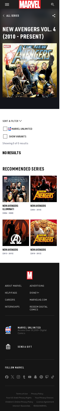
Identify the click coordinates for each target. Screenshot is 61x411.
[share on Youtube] (29, 377)
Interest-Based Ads (21, 406)
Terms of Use (22, 393)
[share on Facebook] (7, 377)
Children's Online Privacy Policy (19, 402)
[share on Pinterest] (41, 377)
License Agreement (45, 402)
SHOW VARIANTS (17, 136)
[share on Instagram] (18, 377)
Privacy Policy (37, 393)
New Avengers (38, 205)
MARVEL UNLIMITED (22, 128)
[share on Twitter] (12, 377)
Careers (10, 299)
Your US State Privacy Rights (19, 397)
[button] (6, 4)
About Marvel (13, 285)
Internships (12, 306)
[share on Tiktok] (52, 377)
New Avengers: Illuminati (11, 207)
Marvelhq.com (38, 299)
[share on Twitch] (47, 377)
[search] (52, 4)
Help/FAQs (11, 292)
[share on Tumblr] (24, 377)
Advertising (37, 285)
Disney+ (34, 292)
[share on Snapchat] (35, 377)
